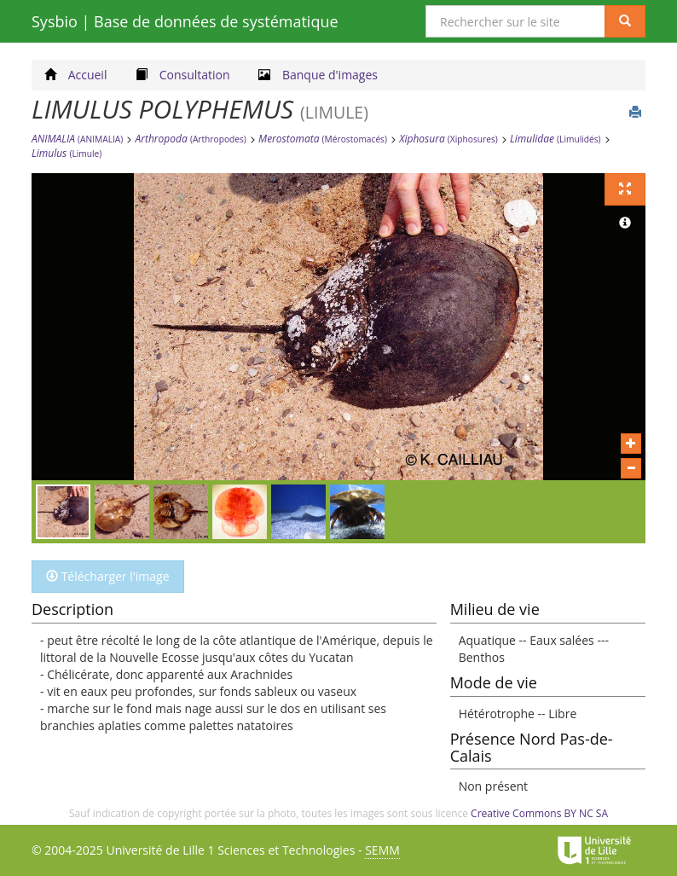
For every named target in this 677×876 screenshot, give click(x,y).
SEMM (382, 850)
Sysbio (185, 21)
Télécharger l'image (108, 576)
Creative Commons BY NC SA (539, 813)
